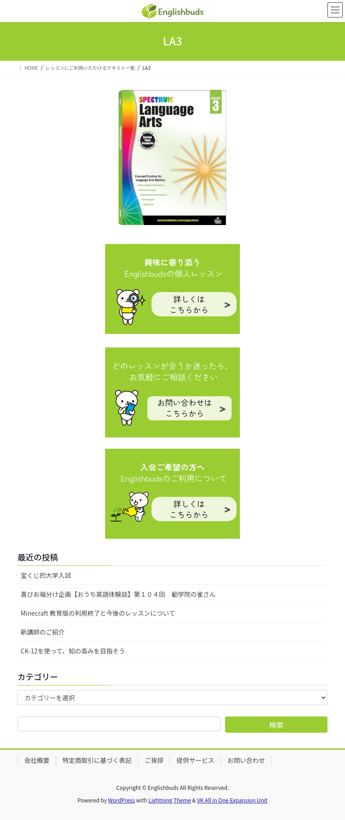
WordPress (121, 800)
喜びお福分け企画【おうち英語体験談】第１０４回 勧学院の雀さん (118, 594)
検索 (276, 724)
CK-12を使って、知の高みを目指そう (73, 650)
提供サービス (195, 760)
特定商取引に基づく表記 (97, 760)
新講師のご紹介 (43, 631)
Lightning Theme (169, 800)
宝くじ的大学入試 (46, 575)
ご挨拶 (154, 760)
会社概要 (36, 760)
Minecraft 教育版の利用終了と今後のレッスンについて (98, 612)
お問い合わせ (246, 760)
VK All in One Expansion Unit (232, 800)
